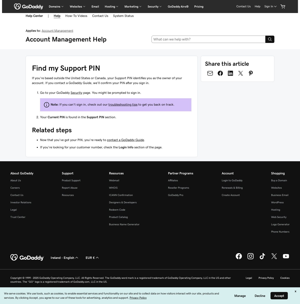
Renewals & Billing (232, 187)
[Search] (269, 39)
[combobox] (208, 39)
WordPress (277, 202)
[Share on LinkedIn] (230, 73)
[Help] (257, 6)
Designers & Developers (123, 202)
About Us (15, 180)
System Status (123, 15)
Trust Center (17, 217)
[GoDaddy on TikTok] (262, 258)
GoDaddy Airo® (178, 6)
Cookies (285, 278)
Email (95, 6)
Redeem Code (117, 209)
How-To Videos (76, 15)
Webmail (114, 180)
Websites (276, 187)
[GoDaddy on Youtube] (286, 258)
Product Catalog (118, 217)
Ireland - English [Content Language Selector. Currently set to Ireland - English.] (65, 257)
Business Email (279, 195)
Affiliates (173, 180)
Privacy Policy (266, 278)
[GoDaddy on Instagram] (250, 258)
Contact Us (100, 15)
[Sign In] (271, 6)
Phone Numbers (280, 231)
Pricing (198, 6)
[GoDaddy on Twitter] (274, 258)
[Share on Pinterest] (251, 73)
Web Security (278, 217)
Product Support (71, 180)
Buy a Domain (279, 180)
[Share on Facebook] (220, 73)
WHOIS (113, 187)
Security (76, 92)
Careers (15, 187)
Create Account (231, 195)
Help (57, 15)
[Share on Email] (210, 73)
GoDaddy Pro (175, 195)
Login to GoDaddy (232, 180)
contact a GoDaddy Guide (125, 139)
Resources (68, 195)
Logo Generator (280, 224)
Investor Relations (20, 202)
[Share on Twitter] (241, 73)
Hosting (275, 209)
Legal (13, 209)
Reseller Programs (178, 187)
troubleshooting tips (122, 104)
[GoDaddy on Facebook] (238, 258)
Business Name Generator (124, 224)
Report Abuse (69, 187)
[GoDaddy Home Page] (27, 257)
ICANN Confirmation (121, 195)
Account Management (57, 30)
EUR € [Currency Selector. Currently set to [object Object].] (93, 257)
